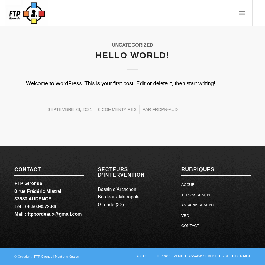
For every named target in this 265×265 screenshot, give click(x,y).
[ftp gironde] (26, 13)
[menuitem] (242, 13)
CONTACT (190, 226)
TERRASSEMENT (196, 195)
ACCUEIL (189, 184)
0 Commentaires (117, 109)
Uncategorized (132, 45)
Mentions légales (67, 256)
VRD (185, 215)
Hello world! (132, 55)
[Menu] (242, 13)
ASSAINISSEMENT (197, 205)
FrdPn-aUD (165, 109)
